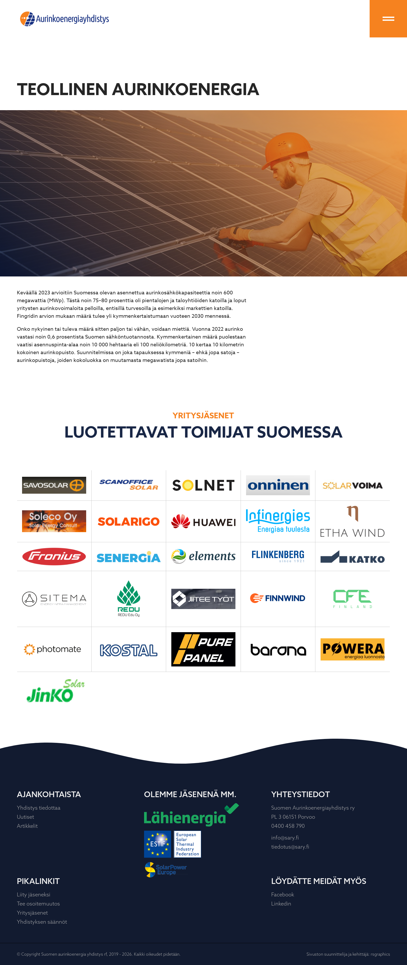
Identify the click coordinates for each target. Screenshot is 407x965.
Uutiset (25, 817)
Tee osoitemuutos (38, 903)
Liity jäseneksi (33, 894)
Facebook (282, 894)
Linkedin (281, 903)
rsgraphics (380, 954)
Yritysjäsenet (32, 912)
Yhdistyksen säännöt (42, 921)
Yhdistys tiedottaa (38, 807)
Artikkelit (27, 826)
